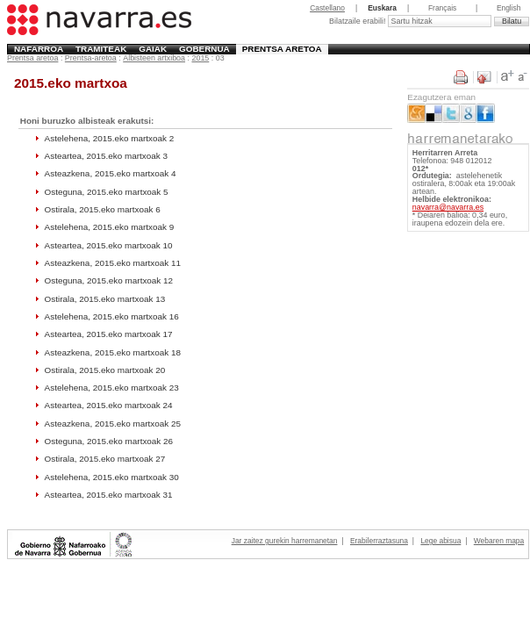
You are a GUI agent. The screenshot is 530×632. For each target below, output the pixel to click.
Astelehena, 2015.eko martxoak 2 (110, 138)
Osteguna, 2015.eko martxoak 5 (106, 192)
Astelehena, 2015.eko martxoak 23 (112, 387)
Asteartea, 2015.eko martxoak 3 (106, 156)
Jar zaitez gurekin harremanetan (285, 540)
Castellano (327, 8)
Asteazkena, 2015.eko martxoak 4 (110, 173)
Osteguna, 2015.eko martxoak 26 (109, 441)
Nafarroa (38, 49)
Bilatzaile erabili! (358, 21)
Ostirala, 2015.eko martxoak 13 (105, 299)
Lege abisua (440, 540)
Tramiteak (100, 49)
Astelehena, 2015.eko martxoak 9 (110, 227)
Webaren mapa (499, 540)
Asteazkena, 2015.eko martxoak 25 (113, 423)
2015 (200, 58)
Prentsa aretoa (282, 49)
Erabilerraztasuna (379, 540)
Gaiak (153, 49)
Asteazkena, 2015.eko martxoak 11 (113, 263)
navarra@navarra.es (447, 207)
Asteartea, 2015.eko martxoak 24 (109, 405)
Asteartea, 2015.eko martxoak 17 (109, 334)
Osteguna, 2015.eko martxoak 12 (109, 280)
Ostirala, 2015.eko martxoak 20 (105, 370)
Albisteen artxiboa (154, 58)
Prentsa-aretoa (91, 58)
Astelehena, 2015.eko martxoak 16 (112, 316)
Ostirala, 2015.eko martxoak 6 (103, 209)
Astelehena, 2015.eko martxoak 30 (112, 477)
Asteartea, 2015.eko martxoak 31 (109, 494)
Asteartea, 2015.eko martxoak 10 (109, 245)
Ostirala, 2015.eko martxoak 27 (105, 458)
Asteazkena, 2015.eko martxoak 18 (113, 352)
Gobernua (204, 49)
